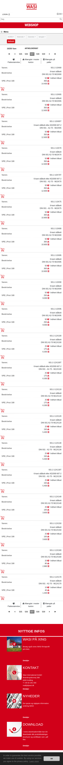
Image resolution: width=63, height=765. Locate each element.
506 (26, 54)
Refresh (11, 41)
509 (43, 54)
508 (37, 54)
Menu (4, 32)
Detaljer (26, 660)
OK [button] (51, 759)
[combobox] (11, 37)
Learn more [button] (34, 761)
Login (6, 14)
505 (20, 54)
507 (32, 54)
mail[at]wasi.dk (28, 685)
